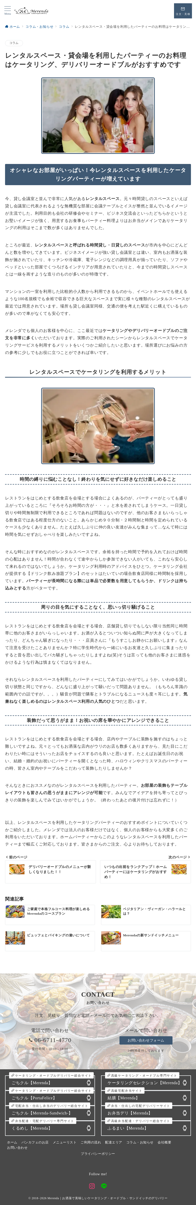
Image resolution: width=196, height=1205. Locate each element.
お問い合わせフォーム (146, 1040)
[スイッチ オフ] (183, 10)
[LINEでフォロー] (104, 1187)
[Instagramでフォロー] (92, 1187)
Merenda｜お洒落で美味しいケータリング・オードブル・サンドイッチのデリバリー (107, 1198)
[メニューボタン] (7, 10)
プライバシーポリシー (98, 1154)
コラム (14, 43)
